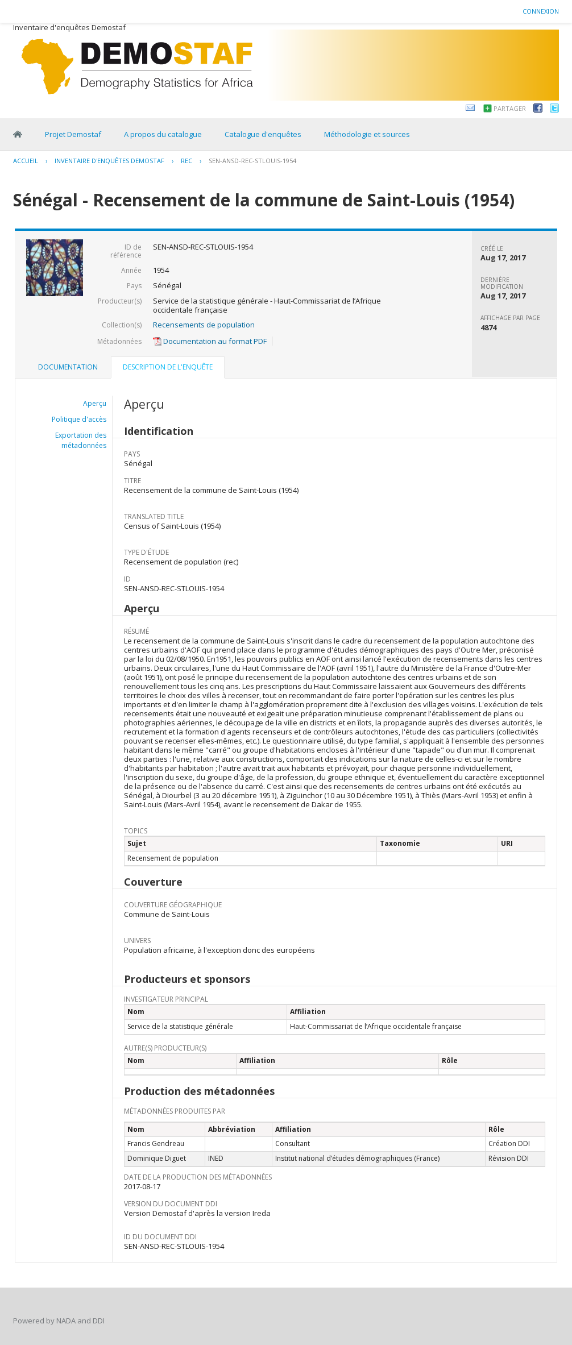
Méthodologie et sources (367, 134)
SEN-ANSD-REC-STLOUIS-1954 (252, 160)
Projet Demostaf (73, 134)
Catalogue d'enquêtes (263, 134)
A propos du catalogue (163, 134)
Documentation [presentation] (68, 367)
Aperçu (94, 403)
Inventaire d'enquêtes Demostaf (109, 160)
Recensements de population (204, 324)
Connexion (541, 11)
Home (17, 134)
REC (186, 160)
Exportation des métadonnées (80, 440)
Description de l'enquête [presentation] (168, 367)
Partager (510, 108)
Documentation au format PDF (210, 341)
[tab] (68, 367)
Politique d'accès (79, 419)
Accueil (25, 160)
